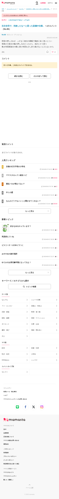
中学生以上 (5, 360)
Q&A (4, 429)
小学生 (33, 354)
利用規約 (6, 452)
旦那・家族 (5, 312)
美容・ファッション (38, 318)
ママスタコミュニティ (9, 476)
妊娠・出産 (35, 348)
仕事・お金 (35, 324)
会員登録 (43, 3)
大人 (3, 336)
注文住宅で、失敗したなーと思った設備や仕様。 (23, 26)
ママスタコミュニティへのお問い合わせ (15, 399)
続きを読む (18, 76)
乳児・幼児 (5, 354)
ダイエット (5, 324)
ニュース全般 (35, 300)
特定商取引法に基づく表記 (11, 463)
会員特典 (6, 433)
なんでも (5, 300)
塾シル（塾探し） (8, 479)
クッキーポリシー (8, 460)
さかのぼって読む (40, 76)
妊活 (3, 348)
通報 (3, 52)
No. (4, 35)
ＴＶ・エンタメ (7, 306)
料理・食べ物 (35, 312)
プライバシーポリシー (9, 456)
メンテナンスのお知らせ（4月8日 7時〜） (15, 15)
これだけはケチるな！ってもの (18, 20)
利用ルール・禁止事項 (9, 391)
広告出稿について (8, 436)
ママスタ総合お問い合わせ (11, 440)
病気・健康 (5, 318)
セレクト (5, 372)
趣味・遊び (5, 330)
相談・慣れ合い (36, 330)
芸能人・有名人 (36, 306)
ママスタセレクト (8, 472)
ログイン (50, 3)
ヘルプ (5, 395)
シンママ (34, 360)
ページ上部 (29, 488)
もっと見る (29, 211)
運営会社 (6, 444)
